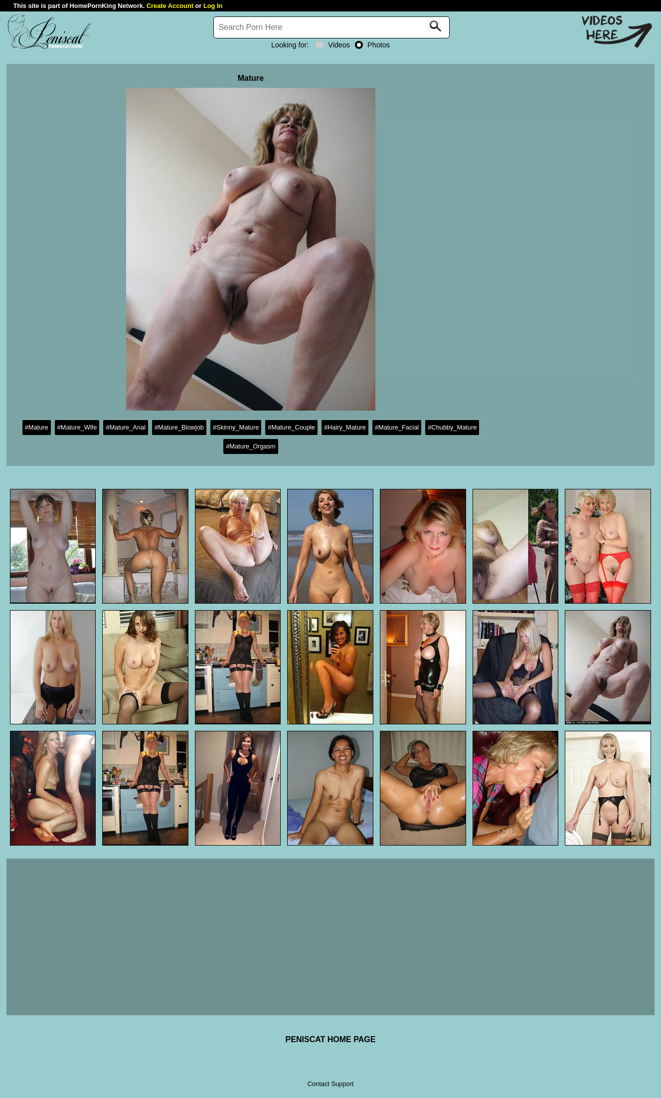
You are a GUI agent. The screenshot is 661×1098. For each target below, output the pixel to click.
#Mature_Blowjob (179, 427)
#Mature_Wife (77, 427)
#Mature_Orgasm (251, 446)
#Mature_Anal (126, 427)
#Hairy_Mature (345, 427)
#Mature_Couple (291, 427)
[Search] (331, 27)
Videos (333, 45)
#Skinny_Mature (236, 427)
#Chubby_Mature (452, 427)
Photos (372, 45)
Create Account (170, 5)
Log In (212, 5)
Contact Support (330, 1084)
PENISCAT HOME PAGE (331, 1039)
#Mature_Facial (397, 427)
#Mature (36, 427)
